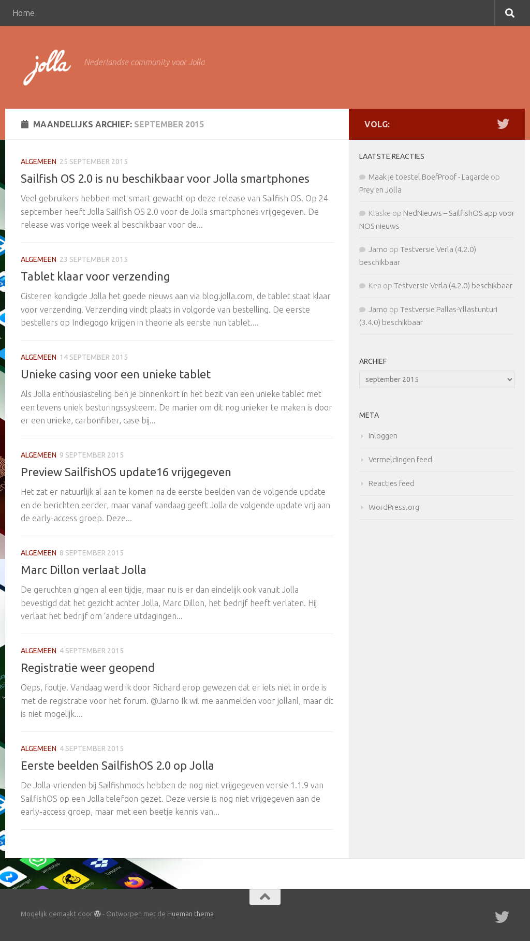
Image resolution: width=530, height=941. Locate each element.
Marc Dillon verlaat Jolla (83, 569)
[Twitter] (503, 123)
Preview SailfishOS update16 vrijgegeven (126, 471)
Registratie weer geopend (88, 667)
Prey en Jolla (380, 189)
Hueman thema (190, 913)
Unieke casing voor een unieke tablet (116, 373)
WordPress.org (394, 507)
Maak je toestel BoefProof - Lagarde (429, 176)
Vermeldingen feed (400, 459)
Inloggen (383, 435)
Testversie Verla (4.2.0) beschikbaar (453, 285)
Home (23, 13)
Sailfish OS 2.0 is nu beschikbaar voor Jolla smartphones (165, 178)
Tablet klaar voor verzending (95, 276)
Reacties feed (392, 483)
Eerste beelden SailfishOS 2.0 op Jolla (117, 765)
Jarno (378, 249)
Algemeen (38, 161)
